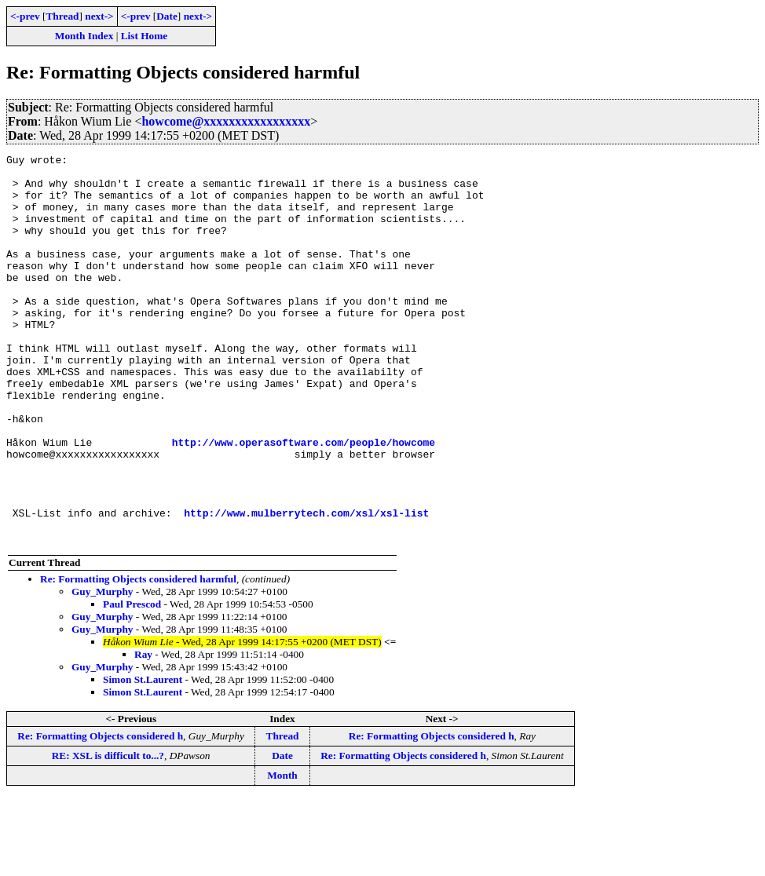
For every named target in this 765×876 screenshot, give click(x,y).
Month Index (84, 36)
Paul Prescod (132, 682)
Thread (62, 16)
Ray (143, 732)
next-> (99, 16)
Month (282, 853)
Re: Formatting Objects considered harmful (138, 656)
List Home (144, 36)
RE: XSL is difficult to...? (108, 833)
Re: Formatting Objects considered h (100, 813)
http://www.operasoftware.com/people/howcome (303, 501)
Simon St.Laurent (142, 757)
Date (167, 16)
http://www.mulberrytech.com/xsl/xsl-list (306, 586)
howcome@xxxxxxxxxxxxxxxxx (225, 121)
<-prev (25, 16)
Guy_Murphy (102, 669)
